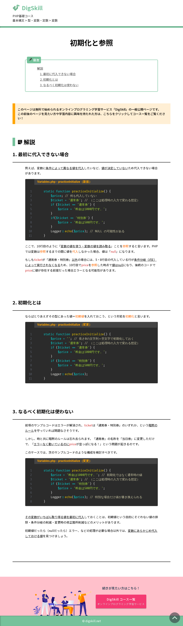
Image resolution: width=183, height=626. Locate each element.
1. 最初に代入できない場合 (58, 74)
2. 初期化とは (49, 79)
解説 (40, 68)
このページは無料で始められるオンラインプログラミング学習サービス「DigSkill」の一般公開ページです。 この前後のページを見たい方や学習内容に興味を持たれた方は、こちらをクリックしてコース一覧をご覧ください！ (91, 113)
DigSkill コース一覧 (121, 601)
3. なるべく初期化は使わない (59, 85)
